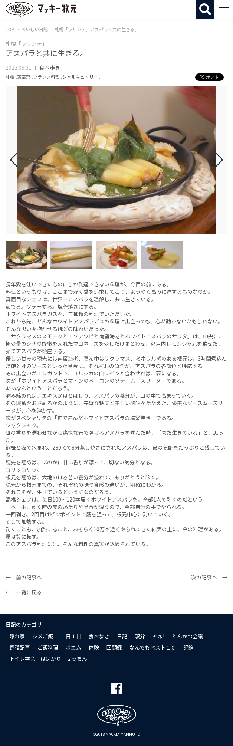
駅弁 (140, 636)
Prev (16, 159)
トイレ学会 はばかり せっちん (48, 658)
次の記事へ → (209, 577)
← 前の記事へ (24, 577)
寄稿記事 (19, 647)
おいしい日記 (34, 29)
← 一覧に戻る (24, 592)
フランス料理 (46, 76)
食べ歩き (49, 67)
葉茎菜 (23, 76)
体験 (94, 647)
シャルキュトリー (80, 76)
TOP (10, 29)
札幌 (10, 76)
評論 (188, 647)
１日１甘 (70, 636)
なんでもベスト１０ (152, 647)
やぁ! (158, 636)
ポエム (73, 647)
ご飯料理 (47, 647)
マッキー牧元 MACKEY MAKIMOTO (41, 9)
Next (216, 159)
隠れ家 (17, 636)
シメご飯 (42, 636)
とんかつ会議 (187, 636)
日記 (122, 636)
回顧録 (114, 647)
